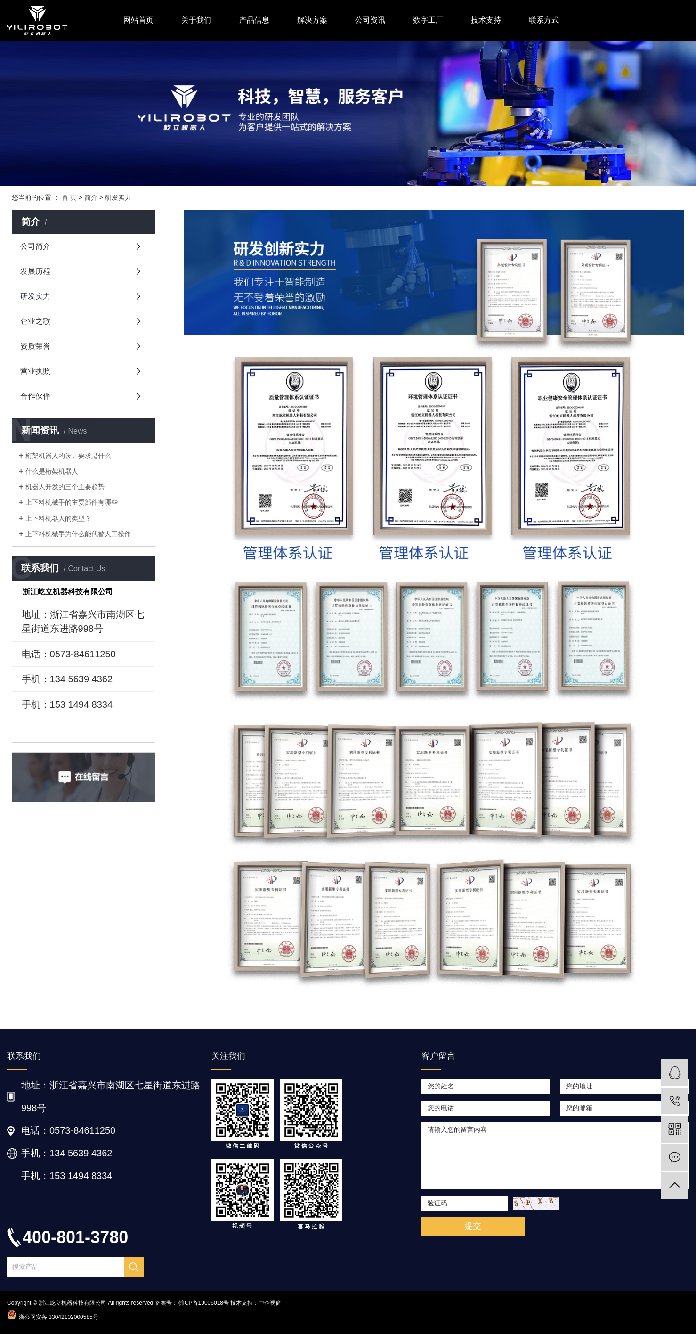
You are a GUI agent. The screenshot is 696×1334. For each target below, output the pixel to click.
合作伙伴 (35, 396)
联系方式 (544, 20)
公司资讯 (370, 20)
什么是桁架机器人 (51, 471)
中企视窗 (270, 1303)
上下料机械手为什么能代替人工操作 (78, 534)
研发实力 (35, 296)
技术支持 (486, 20)
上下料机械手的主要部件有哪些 (71, 502)
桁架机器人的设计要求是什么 (68, 455)
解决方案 (312, 20)
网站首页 (138, 20)
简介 (90, 197)
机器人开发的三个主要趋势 (65, 487)
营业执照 (35, 371)
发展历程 (35, 271)
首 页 (69, 197)
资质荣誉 (35, 346)
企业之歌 (35, 321)
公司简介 (35, 246)
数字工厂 (428, 20)
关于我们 (196, 20)
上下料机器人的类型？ (58, 518)
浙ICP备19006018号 (203, 1303)
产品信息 (254, 20)
